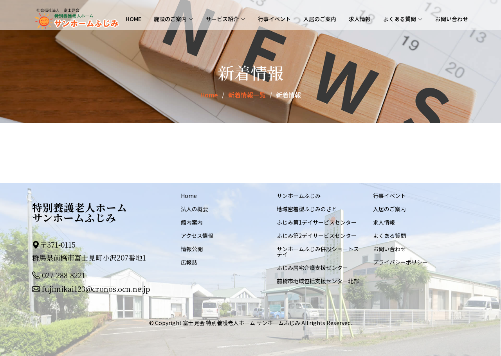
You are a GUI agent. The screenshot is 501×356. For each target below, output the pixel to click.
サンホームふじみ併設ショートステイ (318, 251)
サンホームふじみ (299, 195)
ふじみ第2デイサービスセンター (317, 235)
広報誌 (189, 261)
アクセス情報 (197, 235)
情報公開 (192, 248)
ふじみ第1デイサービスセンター (317, 222)
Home (133, 19)
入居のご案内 (319, 19)
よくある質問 (389, 235)
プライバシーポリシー (400, 261)
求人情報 (360, 19)
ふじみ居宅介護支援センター (312, 267)
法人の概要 (194, 208)
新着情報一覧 (247, 94)
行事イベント (274, 19)
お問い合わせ (451, 19)
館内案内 (192, 222)
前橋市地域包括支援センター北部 (318, 280)
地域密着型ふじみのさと (307, 208)
